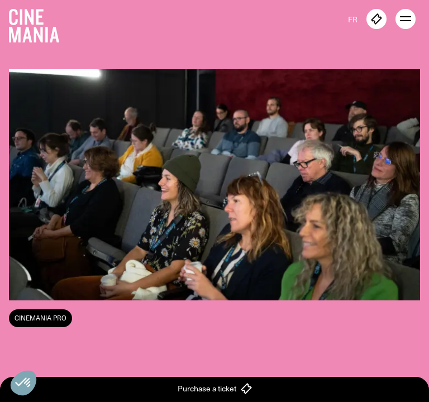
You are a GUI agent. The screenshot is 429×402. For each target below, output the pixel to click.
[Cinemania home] (38, 23)
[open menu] (405, 19)
